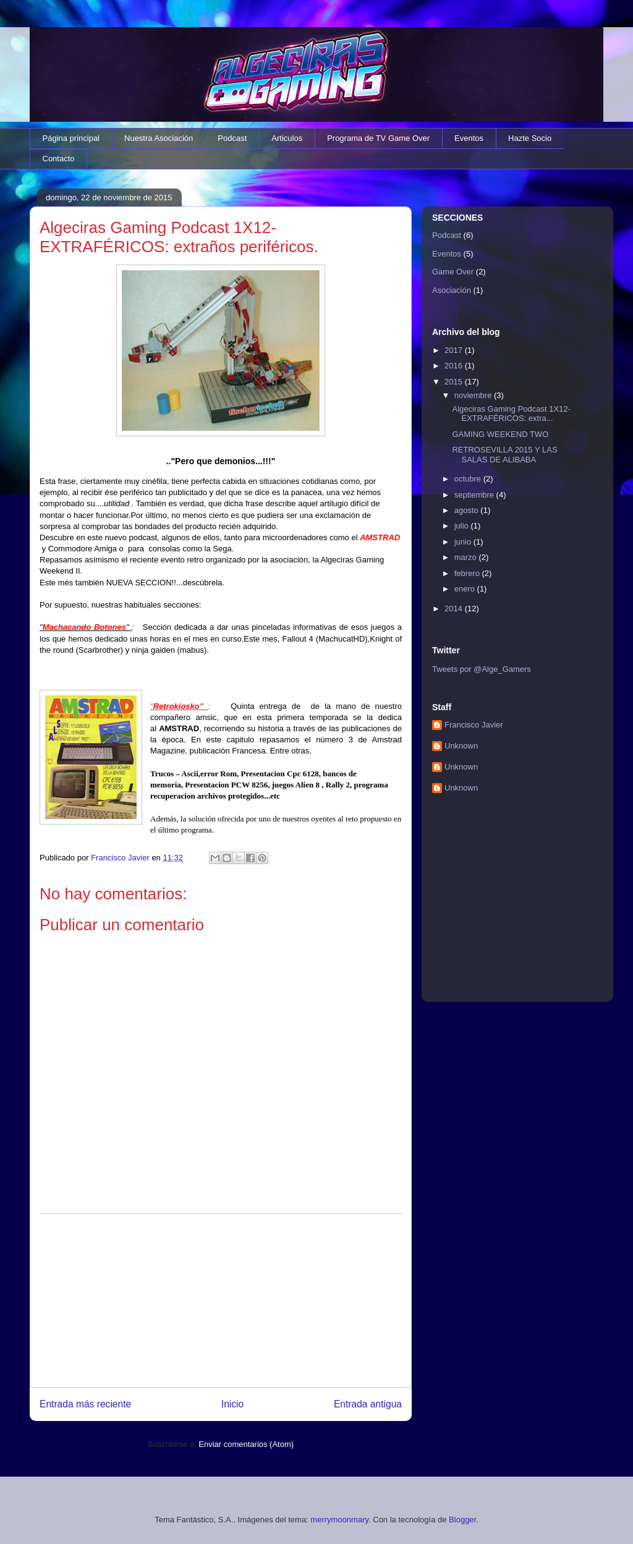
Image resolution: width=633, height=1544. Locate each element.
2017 (454, 350)
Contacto (59, 158)
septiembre (475, 494)
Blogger (462, 1519)
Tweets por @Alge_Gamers (481, 669)
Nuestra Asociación (158, 138)
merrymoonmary (339, 1519)
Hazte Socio (529, 138)
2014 (454, 608)
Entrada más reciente (85, 1404)
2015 (454, 381)
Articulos (286, 138)
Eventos (468, 138)
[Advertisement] (220, 1300)
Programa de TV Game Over (378, 138)
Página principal (71, 138)
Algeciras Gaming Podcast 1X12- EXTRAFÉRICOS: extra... (511, 413)
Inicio (232, 1404)
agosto (467, 510)
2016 (454, 365)
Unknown (461, 745)
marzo (466, 557)
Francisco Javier (473, 724)
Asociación (451, 290)
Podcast (232, 138)
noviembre (474, 395)
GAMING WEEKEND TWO (500, 434)
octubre (468, 478)
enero (465, 588)
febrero (468, 573)
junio (464, 541)
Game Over (453, 271)
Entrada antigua (368, 1404)
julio (462, 525)
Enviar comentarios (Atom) (246, 1444)
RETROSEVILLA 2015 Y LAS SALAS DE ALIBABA (504, 454)
